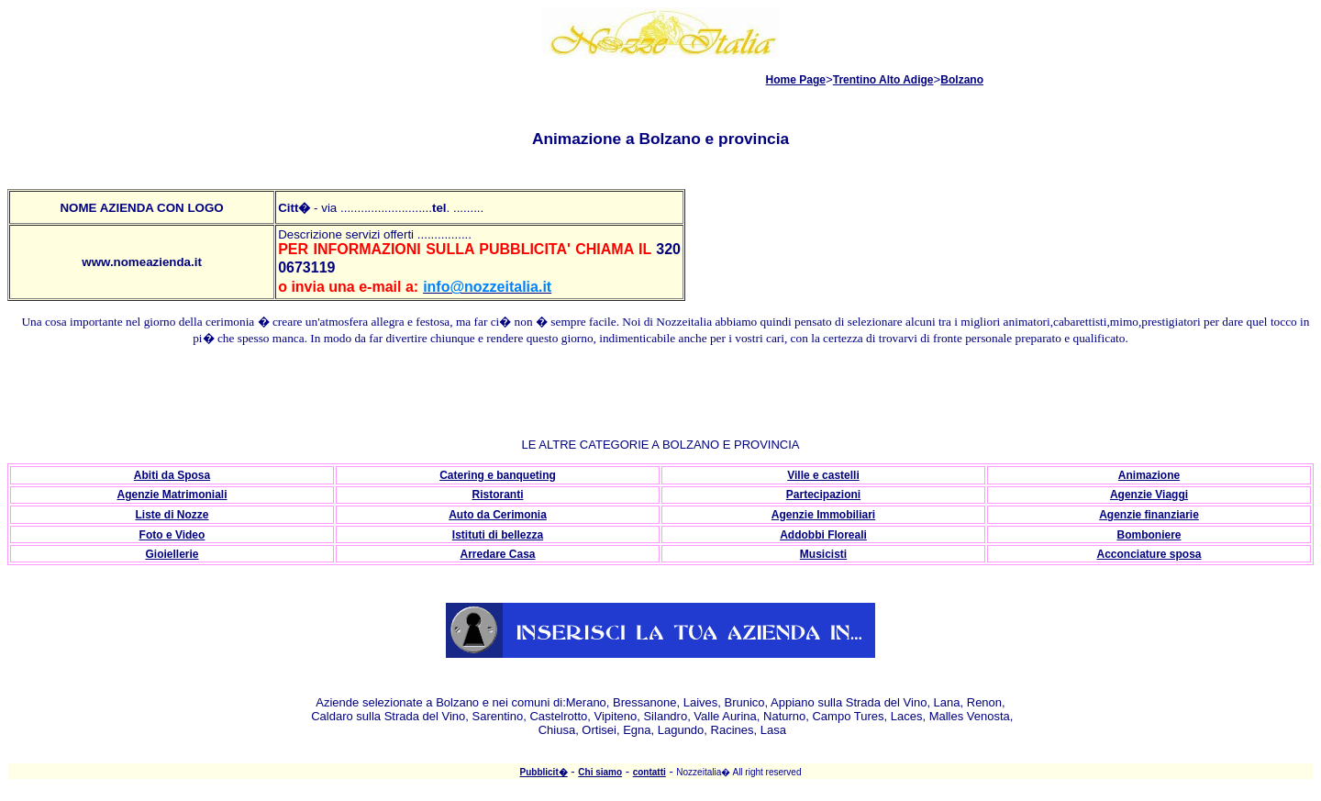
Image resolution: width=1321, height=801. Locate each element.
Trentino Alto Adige (883, 79)
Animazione (1149, 475)
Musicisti (823, 554)
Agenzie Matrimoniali (172, 494)
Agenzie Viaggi (1149, 494)
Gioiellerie (171, 554)
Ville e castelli (823, 475)
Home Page (796, 79)
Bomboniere (1148, 534)
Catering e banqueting (497, 475)
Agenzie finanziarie (1149, 514)
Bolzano (961, 79)
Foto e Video (172, 534)
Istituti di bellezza (497, 534)
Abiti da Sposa (172, 475)
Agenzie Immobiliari (823, 514)
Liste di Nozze (171, 514)
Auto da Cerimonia (498, 514)
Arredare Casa (497, 554)
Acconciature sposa (1148, 554)
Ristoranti (497, 494)
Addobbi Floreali (823, 534)
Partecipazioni (823, 494)
